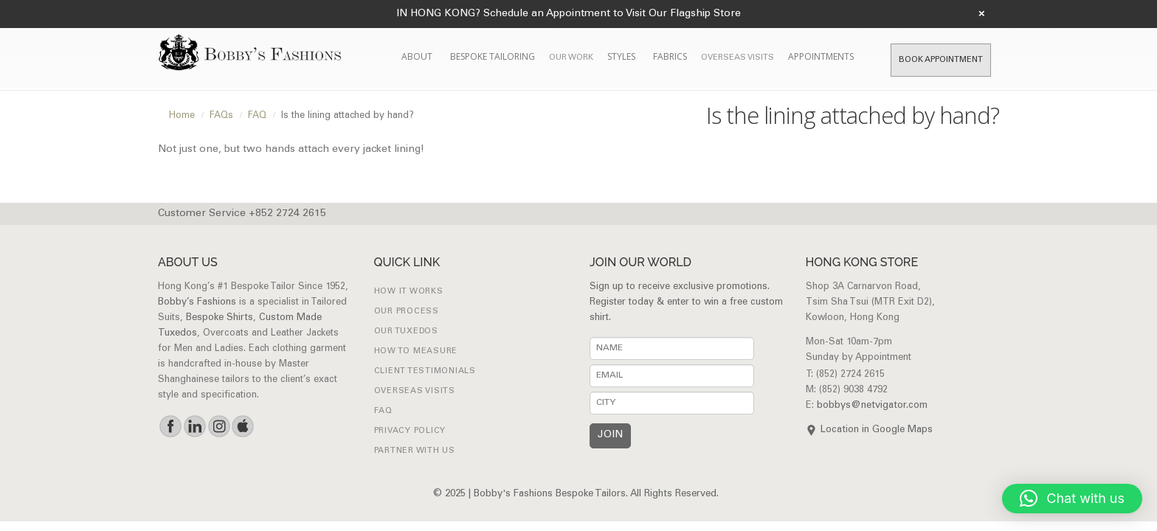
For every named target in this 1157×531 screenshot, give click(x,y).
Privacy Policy (410, 431)
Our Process (406, 312)
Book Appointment (941, 60)
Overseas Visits (737, 58)
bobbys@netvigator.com (872, 406)
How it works (408, 292)
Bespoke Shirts (219, 318)
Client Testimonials (425, 371)
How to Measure (416, 351)
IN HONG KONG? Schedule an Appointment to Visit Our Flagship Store (568, 14)
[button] (1072, 498)
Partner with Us (414, 451)
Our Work (571, 58)
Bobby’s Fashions (197, 303)
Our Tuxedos (406, 331)
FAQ (383, 411)
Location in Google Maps (877, 430)
